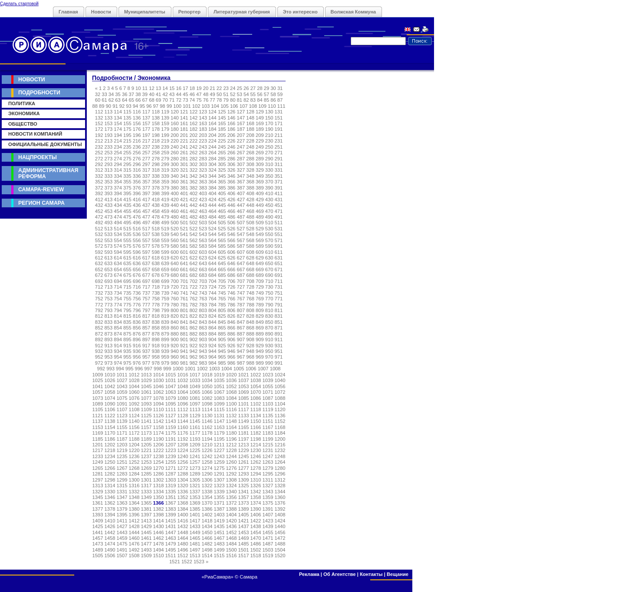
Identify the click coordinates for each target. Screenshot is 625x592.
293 (109, 164)
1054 (255, 386)
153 (109, 123)
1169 (97, 433)
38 (138, 94)
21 (212, 88)
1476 (134, 543)
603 (203, 252)
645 (222, 263)
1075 (122, 398)
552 (99, 240)
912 (99, 345)
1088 (280, 398)
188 (250, 129)
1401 (195, 514)
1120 (280, 409)
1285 (146, 473)
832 (99, 322)
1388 (231, 509)
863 (203, 327)
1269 (146, 468)
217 (146, 140)
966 (231, 356)
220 (175, 140)
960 (175, 356)
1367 (170, 503)
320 (175, 170)
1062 (158, 392)
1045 (146, 386)
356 (137, 181)
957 (146, 356)
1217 (97, 450)
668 (250, 269)
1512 (183, 555)
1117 (243, 409)
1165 (243, 427)
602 (194, 252)
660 (175, 269)
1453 (243, 532)
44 (178, 94)
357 (146, 181)
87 (280, 100)
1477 (146, 543)
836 (137, 322)
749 (260, 293)
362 (194, 181)
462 (194, 211)
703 (203, 281)
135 (127, 117)
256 (137, 152)
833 (109, 322)
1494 (158, 549)
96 (148, 106)
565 (222, 240)
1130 (207, 415)
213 (109, 140)
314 (118, 170)
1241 (195, 456)
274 (118, 158)
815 (127, 316)
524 (212, 228)
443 (203, 205)
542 (194, 234)
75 (198, 100)
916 (137, 345)
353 (109, 181)
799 (165, 310)
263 (203, 152)
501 (184, 222)
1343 (268, 491)
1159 (170, 427)
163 (203, 123)
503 (203, 222)
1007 (263, 368)
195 (127, 135)
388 (250, 187)
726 (231, 286)
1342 (255, 491)
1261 (243, 462)
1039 (268, 380)
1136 (280, 415)
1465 (195, 538)
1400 (183, 514)
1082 (207, 398)
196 (137, 135)
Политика (21, 103)
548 (250, 234)
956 (137, 356)
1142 (158, 421)
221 (184, 140)
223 (203, 140)
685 (222, 275)
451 (279, 205)
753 (109, 298)
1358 (255, 497)
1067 (219, 392)
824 (212, 316)
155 (127, 123)
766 (231, 298)
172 (99, 129)
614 (118, 257)
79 (225, 100)
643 (203, 263)
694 (118, 281)
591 (279, 246)
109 (262, 106)
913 (109, 345)
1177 (195, 433)
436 (137, 205)
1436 (231, 526)
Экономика (24, 113)
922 (194, 345)
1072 (280, 392)
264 (212, 152)
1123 (122, 415)
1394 (110, 514)
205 (222, 135)
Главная (68, 11)
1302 (158, 479)
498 (155, 222)
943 (203, 351)
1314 (110, 485)
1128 (183, 415)
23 (225, 88)
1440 (280, 526)
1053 (243, 386)
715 (127, 286)
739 (165, 293)
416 (137, 199)
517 (146, 228)
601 (184, 252)
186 (231, 129)
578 (155, 246)
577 (146, 246)
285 (222, 158)
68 (151, 100)
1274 (207, 468)
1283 (122, 473)
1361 (97, 503)
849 (260, 322)
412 (99, 199)
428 (250, 199)
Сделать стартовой (19, 3)
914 (118, 345)
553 (109, 240)
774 (118, 304)
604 (212, 252)
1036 (231, 380)
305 (222, 164)
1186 (110, 439)
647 (241, 263)
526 (231, 228)
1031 (170, 380)
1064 (183, 392)
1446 (158, 532)
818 (155, 316)
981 (184, 363)
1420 (231, 520)
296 (137, 164)
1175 (170, 433)
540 (175, 234)
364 (212, 181)
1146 (207, 421)
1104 (280, 403)
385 (222, 187)
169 (260, 123)
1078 (158, 398)
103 (206, 106)
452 (99, 211)
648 (250, 263)
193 (109, 135)
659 (165, 269)
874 (118, 333)
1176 (183, 433)
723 (203, 286)
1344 (280, 491)
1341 (243, 491)
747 (241, 293)
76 (205, 100)
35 (117, 94)
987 (241, 363)
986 (231, 363)
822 (194, 316)
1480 (183, 543)
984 (212, 363)
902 (194, 339)
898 (155, 339)
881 (184, 333)
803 (203, 310)
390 (269, 187)
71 (171, 100)
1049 (195, 386)
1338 (207, 491)
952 (99, 356)
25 (239, 88)
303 (203, 164)
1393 (97, 514)
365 (222, 181)
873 (109, 333)
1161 (195, 427)
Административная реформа (48, 173)
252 (99, 152)
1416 (183, 520)
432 (99, 205)
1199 (268, 439)
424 (212, 199)
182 (194, 129)
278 (155, 158)
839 (165, 322)
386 (231, 187)
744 (212, 293)
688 (250, 275)
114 (118, 111)
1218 (110, 450)
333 (109, 176)
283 (203, 158)
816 (137, 316)
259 (165, 152)
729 (260, 286)
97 (155, 106)
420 (175, 199)
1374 (255, 503)
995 (129, 368)
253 (109, 152)
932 (99, 351)
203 (203, 135)
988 (250, 363)
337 (146, 176)
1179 (219, 433)
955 (127, 356)
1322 (207, 485)
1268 (134, 468)
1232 (280, 450)
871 (279, 327)
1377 (97, 509)
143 (203, 117)
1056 (280, 386)
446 (231, 205)
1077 (146, 398)
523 (203, 228)
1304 (183, 479)
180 (175, 129)
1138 (110, 421)
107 (244, 106)
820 (175, 316)
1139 (122, 421)
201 (184, 135)
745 (222, 293)
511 (279, 222)
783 (203, 304)
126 (231, 111)
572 (99, 246)
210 (269, 135)
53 (239, 94)
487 (241, 217)
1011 (122, 374)
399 (165, 193)
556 (137, 240)
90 (108, 106)
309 (260, 164)
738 (155, 293)
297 (146, 164)
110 (272, 106)
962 (194, 356)
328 (250, 170)
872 (99, 333)
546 (231, 234)
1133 (243, 415)
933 (109, 351)
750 (269, 293)
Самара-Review (41, 189)
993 (110, 368)
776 (137, 304)
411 (279, 193)
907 (241, 339)
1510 (158, 555)
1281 (97, 473)
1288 (183, 473)
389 (260, 187)
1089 (97, 403)
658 (155, 269)
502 (194, 222)
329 (260, 170)
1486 (255, 543)
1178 (207, 433)
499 (165, 222)
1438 (255, 526)
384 (212, 187)
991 (279, 363)
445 (222, 205)
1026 (110, 380)
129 (260, 111)
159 (165, 123)
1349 (146, 497)
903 (203, 339)
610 (269, 252)
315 (127, 170)
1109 (146, 409)
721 (184, 286)
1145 (195, 421)
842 (194, 322)
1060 (134, 392)
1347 (122, 497)
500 (175, 222)
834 (118, 322)
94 (135, 106)
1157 (146, 427)
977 (146, 363)
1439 (268, 526)
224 (212, 140)
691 (279, 275)
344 (212, 176)
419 (165, 199)
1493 (146, 549)
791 (279, 304)
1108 (134, 409)
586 (231, 246)
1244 (231, 456)
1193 (195, 439)
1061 (146, 392)
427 (241, 199)
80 (232, 100)
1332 (134, 491)
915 (127, 345)
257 (146, 152)
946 (231, 351)
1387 (219, 509)
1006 (251, 368)
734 (118, 293)
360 (175, 181)
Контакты (371, 574)
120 (175, 111)
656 (137, 269)
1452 (231, 532)
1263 (268, 462)
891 (279, 333)
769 (260, 298)
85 (266, 100)
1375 (268, 503)
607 (241, 252)
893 (109, 339)
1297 (97, 479)
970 (269, 356)
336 (137, 176)
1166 (255, 427)
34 (111, 94)
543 (203, 234)
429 (260, 199)
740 (175, 293)
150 (269, 117)
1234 (110, 456)
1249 (97, 462)
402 (194, 193)
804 (212, 310)
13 (158, 88)
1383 (170, 509)
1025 (97, 380)
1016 (183, 374)
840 (175, 322)
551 (279, 234)
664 (212, 269)
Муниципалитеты (144, 11)
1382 (158, 509)
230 (269, 140)
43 (171, 94)
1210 (207, 444)
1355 (219, 497)
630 (269, 257)
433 (109, 205)
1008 (275, 368)
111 (281, 106)
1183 (268, 433)
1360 (280, 497)
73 (185, 100)
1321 (195, 485)
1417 (195, 520)
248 (250, 147)
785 (222, 304)
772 (99, 304)
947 (241, 351)
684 (212, 275)
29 (266, 88)
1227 (219, 450)
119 (165, 111)
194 (118, 135)
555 (127, 240)
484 (212, 217)
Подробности (39, 93)
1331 (122, 491)
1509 (146, 555)
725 (222, 286)
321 (184, 170)
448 (250, 205)
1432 (183, 526)
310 (269, 164)
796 (137, 310)
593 (109, 252)
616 (137, 257)
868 (250, 327)
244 (212, 147)
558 (155, 240)
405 (222, 193)
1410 (110, 520)
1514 (207, 555)
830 (269, 316)
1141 (146, 421)
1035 (219, 380)
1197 (243, 439)
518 (155, 228)
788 (250, 304)
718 (155, 286)
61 (104, 100)
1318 (158, 485)
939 (165, 351)
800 (175, 310)
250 (269, 147)
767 (241, 298)
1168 (280, 427)
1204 (134, 444)
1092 (134, 403)
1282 (110, 473)
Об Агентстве (339, 574)
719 (165, 286)
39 (145, 94)
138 (155, 117)
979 (165, 363)
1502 (255, 549)
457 (146, 211)
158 (155, 123)
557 (146, 240)
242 (194, 147)
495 (127, 222)
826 (231, 316)
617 (146, 257)
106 (234, 106)
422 (194, 199)
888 (250, 333)
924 (212, 345)
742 (194, 293)
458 (155, 211)
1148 (231, 421)
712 (99, 286)
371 (279, 181)
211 (279, 135)
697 (146, 281)
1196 (231, 439)
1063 (170, 392)
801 (184, 310)
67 (145, 100)
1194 (207, 439)
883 (203, 333)
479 (165, 217)
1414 (158, 520)
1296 (280, 473)
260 (175, 152)
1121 (97, 415)
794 (118, 310)
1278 (255, 468)
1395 (122, 514)
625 (222, 257)
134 (118, 117)
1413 (146, 520)
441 (184, 205)
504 (212, 222)
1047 (170, 386)
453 (109, 211)
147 (241, 117)
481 (184, 217)
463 (203, 211)
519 (165, 228)
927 (241, 345)
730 (269, 286)
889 (260, 333)
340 (175, 176)
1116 (231, 409)
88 (94, 106)
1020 (231, 374)
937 (146, 351)
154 (118, 123)
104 (215, 106)
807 (241, 310)
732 (99, 293)
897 (146, 339)
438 (155, 205)
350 (269, 176)
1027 (122, 380)
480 (175, 217)
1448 (183, 532)
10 (138, 88)
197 (146, 135)
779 (165, 304)
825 (222, 316)
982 (194, 363)
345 (222, 176)
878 (155, 333)
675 (127, 275)
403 (203, 193)
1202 (110, 444)
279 (165, 158)
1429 (146, 526)
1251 (122, 462)
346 (231, 176)
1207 (170, 444)
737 (146, 293)
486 (231, 217)
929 (260, 345)
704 (212, 281)
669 (260, 269)
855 (127, 327)
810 (269, 310)
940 (175, 351)
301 (184, 164)
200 (175, 135)
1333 (146, 491)
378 (155, 187)
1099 (219, 403)
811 (279, 310)
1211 (219, 444)
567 (241, 240)
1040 (280, 380)
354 (118, 181)
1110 (158, 409)
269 (260, 152)
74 (192, 100)
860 (175, 327)
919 (165, 345)
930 (269, 345)
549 (260, 234)
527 (241, 228)
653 (109, 269)
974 (118, 363)
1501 (243, 549)
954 (118, 356)
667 (241, 269)
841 (184, 322)
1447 (170, 532)
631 (279, 257)
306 (231, 164)
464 (212, 211)
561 (184, 240)
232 (99, 147)
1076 (134, 398)
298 (155, 164)
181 (184, 129)
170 (269, 123)
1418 (207, 520)
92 (122, 106)
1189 (146, 439)
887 (241, 333)
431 (279, 199)
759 (165, 298)
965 (222, 356)
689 (260, 275)
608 (250, 252)
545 (222, 234)
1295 (268, 473)
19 (198, 88)
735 (127, 293)
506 (231, 222)
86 (273, 100)
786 (231, 304)
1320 (183, 485)
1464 (183, 538)
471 (279, 211)
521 (184, 228)
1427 (122, 526)
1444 (134, 532)
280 (175, 158)
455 (127, 211)
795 (127, 310)
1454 (255, 532)
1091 (122, 403)
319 (165, 170)
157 (146, 123)
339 (165, 176)
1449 (195, 532)
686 (231, 275)
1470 (255, 538)
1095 (170, 403)
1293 (243, 473)
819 (165, 316)
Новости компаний (35, 133)
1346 (110, 497)
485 (222, 217)
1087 (268, 398)
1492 (134, 549)
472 (99, 217)
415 (127, 199)
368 (250, 181)
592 (99, 252)
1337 (195, 491)
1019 (219, 374)
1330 (110, 491)
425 (222, 199)
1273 (195, 468)
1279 (268, 468)
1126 (158, 415)
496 (137, 222)
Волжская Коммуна (353, 11)
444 (212, 205)
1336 (183, 491)
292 (99, 164)
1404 (231, 514)
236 (137, 147)
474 (118, 217)
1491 (122, 549)
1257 (195, 462)
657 (146, 269)
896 (137, 339)
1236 (134, 456)
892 (99, 339)
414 (118, 199)
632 (99, 263)
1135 (268, 415)
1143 (170, 421)
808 (250, 310)
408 (250, 193)
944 (212, 351)
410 (269, 193)
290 (269, 158)
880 (175, 333)
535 (127, 234)
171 (279, 123)
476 (137, 217)
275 (127, 158)
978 (155, 363)
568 (250, 240)
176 (137, 129)
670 (269, 269)
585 (222, 246)
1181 (243, 433)
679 (165, 275)
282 (194, 158)
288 (250, 158)
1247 (268, 456)
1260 (231, 462)
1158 (158, 427)
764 (212, 298)
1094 (158, 403)
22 (219, 88)
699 (165, 281)
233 (109, 147)
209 (260, 135)
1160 (183, 427)
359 (165, 181)
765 (222, 298)
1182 (255, 433)
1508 (134, 555)
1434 (207, 526)
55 (253, 94)
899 (165, 339)
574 (118, 246)
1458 (110, 538)
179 (165, 129)
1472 (280, 538)
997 (148, 368)
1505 (97, 555)
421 (184, 199)
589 (260, 246)
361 (184, 181)
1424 (280, 520)
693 (109, 281)
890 (269, 333)
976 (137, 363)
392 (99, 193)
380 (175, 187)
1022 (255, 374)
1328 (280, 485)
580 (175, 246)
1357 (243, 497)
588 (250, 246)
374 (118, 187)
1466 (207, 538)
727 (241, 286)
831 (279, 316)
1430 (158, 526)
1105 (97, 409)
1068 (231, 392)
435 (127, 205)
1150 (255, 421)
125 (222, 111)
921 (184, 345)
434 (118, 205)
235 (127, 147)
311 (279, 164)
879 (165, 333)
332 (99, 176)
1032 (183, 380)
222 (194, 140)
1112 (183, 409)
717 (146, 286)
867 (241, 327)
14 (165, 88)
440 (175, 205)
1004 (226, 368)
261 (184, 152)
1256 (183, 462)
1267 (122, 468)
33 (104, 94)
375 (127, 187)
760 (175, 298)
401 (184, 193)
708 (250, 281)
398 (155, 193)
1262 (255, 462)
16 (178, 88)
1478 (158, 543)
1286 (158, 473)
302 (194, 164)
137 (146, 117)
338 (155, 176)
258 (155, 152)
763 (203, 298)
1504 (280, 549)
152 (99, 123)
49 (212, 94)
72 (178, 100)
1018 (207, 374)
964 (212, 356)
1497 (195, 549)
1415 (170, 520)
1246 (255, 456)
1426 (110, 526)
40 (151, 94)
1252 (134, 462)
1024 (280, 374)
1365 (146, 503)
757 (146, 298)
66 (138, 100)
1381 (146, 509)
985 (222, 363)
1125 (146, 415)
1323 (219, 485)
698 (155, 281)
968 (250, 356)
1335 (170, 491)
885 (222, 333)
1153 (97, 427)
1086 (255, 398)
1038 (255, 380)
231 (279, 140)
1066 (207, 392)
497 (146, 222)
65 (131, 100)
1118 (255, 409)
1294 (255, 473)
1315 (122, 485)
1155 (122, 427)
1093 (146, 403)
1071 (268, 392)
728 (250, 286)
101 (187, 106)
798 (155, 310)
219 (165, 140)
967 (241, 356)
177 (146, 129)
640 (175, 263)
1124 (134, 415)
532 (99, 234)
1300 (134, 479)
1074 (110, 398)
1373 (243, 503)
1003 (214, 368)
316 (137, 170)
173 (109, 129)
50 (219, 94)
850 (269, 322)
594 (118, 252)
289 (260, 158)
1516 (231, 555)
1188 (134, 439)
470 (269, 211)
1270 (158, 468)
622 (194, 257)
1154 (110, 427)
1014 (158, 374)
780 (175, 304)
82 (246, 100)
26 (246, 88)
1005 (239, 368)
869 (260, 327)
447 (241, 205)
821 (184, 316)
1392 (280, 509)
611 (279, 252)
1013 (146, 374)
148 (250, 117)
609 (260, 252)
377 (146, 187)
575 (127, 246)
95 (142, 106)
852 (99, 327)
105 (224, 106)
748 (250, 293)
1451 (219, 532)
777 (146, 304)
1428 (134, 526)
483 (203, 217)
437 (146, 205)
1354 (207, 497)
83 (253, 100)
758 (155, 298)
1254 (158, 462)
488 (250, 217)
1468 (231, 538)
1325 (243, 485)
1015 (170, 374)
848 (250, 322)
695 (127, 281)
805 (222, 310)
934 (118, 351)
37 (131, 94)
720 (175, 286)
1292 (231, 473)
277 (146, 158)
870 (269, 327)
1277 (243, 468)
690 (269, 275)
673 (109, 275)
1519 (268, 555)
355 (127, 181)
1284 (134, 473)
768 (250, 298)
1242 (207, 456)
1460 (134, 538)
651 (279, 263)
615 (127, 257)
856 (137, 327)
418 (155, 199)
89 (101, 106)
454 (118, 211)
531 (279, 228)
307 (241, 164)
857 (146, 327)
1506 (110, 555)
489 (260, 217)
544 (212, 234)
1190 (158, 439)
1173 (146, 433)
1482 (207, 543)
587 (241, 246)
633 (109, 263)
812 (99, 316)
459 (165, 211)
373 (109, 187)
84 (259, 100)
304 (212, 164)
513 (109, 228)
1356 (231, 497)
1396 (134, 514)
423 (203, 199)
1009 (97, 374)
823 (203, 316)
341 (184, 176)
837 (146, 322)
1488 (280, 543)
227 (241, 140)
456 (137, 211)
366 (231, 181)
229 (260, 140)
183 (203, 129)
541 (184, 234)
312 (99, 170)
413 (109, 199)
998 (158, 368)
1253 (146, 462)
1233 (97, 456)
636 (137, 263)
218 (155, 140)
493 (109, 222)
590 (269, 246)
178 (155, 129)
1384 (183, 509)
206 (231, 135)
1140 (134, 421)
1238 (158, 456)
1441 (97, 532)
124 (212, 111)
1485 (243, 543)
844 (212, 322)
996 (139, 368)
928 (250, 345)
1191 (170, 439)
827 (241, 316)
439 (165, 205)
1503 (268, 549)
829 (260, 316)
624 (212, 257)
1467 (219, 538)
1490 (110, 549)
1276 (231, 468)
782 (194, 304)
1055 (268, 386)
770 (269, 298)
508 (250, 222)
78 (219, 100)
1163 (219, 427)
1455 (268, 532)
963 (203, 356)
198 (155, 135)
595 (127, 252)
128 (250, 111)
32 (97, 94)
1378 (110, 509)
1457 (97, 538)
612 (99, 257)
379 (165, 187)
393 (109, 193)
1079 (170, 398)
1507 (122, 555)
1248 (280, 456)
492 (99, 222)
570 (269, 240)
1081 (195, 398)
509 (260, 222)
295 (127, 164)
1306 (207, 479)
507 (241, 222)
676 (137, 275)
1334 (158, 491)
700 (175, 281)
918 (155, 345)
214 (118, 140)
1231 (268, 450)
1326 (255, 485)
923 (203, 345)
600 (175, 252)
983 (203, 363)
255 (127, 152)
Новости (101, 11)
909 (260, 339)
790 (269, 304)
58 (273, 94)
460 (175, 211)
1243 (219, 456)
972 (99, 363)
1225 (195, 450)
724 (212, 286)
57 (266, 94)
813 (109, 316)
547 (241, 234)
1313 (97, 485)
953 (109, 356)
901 (184, 339)
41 (158, 94)
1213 (243, 444)
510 (269, 222)
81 (239, 100)
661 (184, 269)
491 (279, 217)
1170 (110, 433)
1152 (280, 421)
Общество (22, 123)
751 (279, 293)
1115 (219, 409)
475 (127, 217)
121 (184, 111)
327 (241, 170)
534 (118, 234)
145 (222, 117)
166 (231, 123)
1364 (134, 503)
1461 (146, 538)
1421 (243, 520)
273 (109, 158)
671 (279, 269)
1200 (280, 439)
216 (137, 140)
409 (260, 193)
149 (260, 117)
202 (194, 135)
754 (118, 298)
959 (165, 356)
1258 (207, 462)
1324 (231, 485)
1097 (195, 403)
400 (175, 193)
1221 (146, 450)
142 (194, 117)
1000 (178, 368)
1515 (219, 555)
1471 (268, 538)
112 (99, 111)
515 (127, 228)
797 (146, 310)
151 (279, 117)
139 (165, 117)
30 (273, 88)
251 (279, 147)
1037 (243, 380)
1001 (190, 368)
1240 (183, 456)
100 (177, 106)
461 (184, 211)
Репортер (189, 11)
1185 (97, 439)
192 (99, 135)
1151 (268, 421)
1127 (170, 415)
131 (279, 111)
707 (241, 281)
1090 (110, 403)
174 (118, 129)
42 (165, 94)
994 (120, 368)
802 (194, 310)
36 (124, 94)
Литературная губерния (242, 11)
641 (184, 263)
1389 (243, 509)
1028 (134, 380)
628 (250, 257)
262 (194, 152)
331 (279, 170)
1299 (122, 479)
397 (146, 193)
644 (212, 263)
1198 (255, 439)
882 (194, 333)
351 (279, 176)
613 (109, 257)
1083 (219, 398)
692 (99, 281)
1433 (195, 526)
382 (194, 187)
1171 (122, 433)
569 (260, 240)
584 (212, 246)
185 (222, 129)
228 (250, 140)
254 (118, 152)
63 (117, 100)
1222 (158, 450)
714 (118, 286)
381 (184, 187)
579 (165, 246)
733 (109, 293)
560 (175, 240)
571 (279, 240)
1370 (207, 503)
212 (99, 140)
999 (167, 368)
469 (260, 211)
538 (155, 234)
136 (137, 117)
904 (212, 339)
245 (222, 147)
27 (253, 88)
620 (175, 257)
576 (137, 246)
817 (146, 316)
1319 (170, 485)
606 (231, 252)
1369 (195, 503)
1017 (195, 374)
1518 (255, 555)
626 (231, 257)
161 (184, 123)
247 (241, 147)
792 (99, 310)
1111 (170, 409)
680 (175, 275)
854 (118, 327)
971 (279, 356)
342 (194, 176)
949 (260, 351)
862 (194, 327)
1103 (268, 403)
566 (231, 240)
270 (269, 152)
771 (279, 298)
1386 (207, 509)
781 (184, 304)
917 (146, 345)
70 (165, 100)
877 (146, 333)
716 (137, 286)
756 (137, 298)
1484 (231, 543)
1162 (207, 427)
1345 (97, 497)
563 (203, 240)
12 (151, 88)
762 (194, 298)
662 (194, 269)
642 (194, 263)
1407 (268, 514)
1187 (122, 439)
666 (231, 269)
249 (260, 147)
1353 (195, 497)
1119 (268, 409)
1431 (170, 526)
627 (241, 257)
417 (146, 199)
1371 (219, 503)
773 (109, 304)
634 (118, 263)
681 (184, 275)
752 (99, 298)
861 (184, 327)
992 (101, 368)
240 (175, 147)
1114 (207, 409)
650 (269, 263)
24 (232, 88)
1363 (122, 503)
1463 (170, 538)
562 (194, 240)
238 (155, 147)
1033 (195, 380)
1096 (183, 403)
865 (222, 327)
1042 (110, 386)
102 (196, 106)
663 (203, 269)
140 (175, 117)
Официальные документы (45, 144)
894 (118, 339)
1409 (97, 520)
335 (127, 176)
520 (175, 228)
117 (146, 111)
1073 (97, 398)
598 (155, 252)
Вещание (397, 574)
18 (192, 88)
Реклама (309, 574)
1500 (231, 549)
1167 (268, 427)
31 (280, 88)
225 (222, 140)
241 (184, 147)
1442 (110, 532)
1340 (231, 491)
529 (260, 228)
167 (241, 123)
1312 (280, 479)
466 (231, 211)
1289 (195, 473)
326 (231, 170)
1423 (268, 520)
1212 (231, 444)
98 (162, 106)
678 (155, 275)
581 (184, 246)
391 (279, 187)
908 (250, 339)
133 (109, 117)
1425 (97, 526)
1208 (183, 444)
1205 (146, 444)
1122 (110, 415)
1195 (219, 439)
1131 (219, 415)
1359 (268, 497)
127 (241, 111)
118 (155, 111)
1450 (207, 532)
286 (231, 158)
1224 (183, 450)
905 (222, 339)
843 (203, 322)
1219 (122, 450)
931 (279, 345)
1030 (158, 380)
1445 (146, 532)
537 (146, 234)
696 (137, 281)
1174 (158, 433)
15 (171, 88)
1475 (122, 543)
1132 (231, 415)
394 (118, 193)
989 (260, 363)
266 (231, 152)
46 (192, 94)
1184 (280, 433)
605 (222, 252)
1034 (207, 380)
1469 (243, 538)
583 (203, 246)
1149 (243, 421)
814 (118, 316)
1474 (110, 543)
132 (99, 117)
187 (241, 129)
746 (231, 293)
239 (165, 147)
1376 (280, 503)
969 (260, 356)
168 (250, 123)
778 (155, 304)
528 (250, 228)
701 (184, 281)
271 (279, 152)
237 (146, 147)
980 (175, 363)
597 (146, 252)
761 (184, 298)
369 (260, 181)
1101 (243, 403)
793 (109, 310)
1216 (280, 444)
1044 (134, 386)
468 (250, 211)
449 (260, 205)
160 (175, 123)
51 (225, 94)
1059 (122, 392)
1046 (158, 386)
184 (212, 129)
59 (280, 94)
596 (137, 252)
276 (137, 158)
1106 (110, 409)
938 (155, 351)
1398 (158, 514)
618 (155, 257)
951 (279, 351)
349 (260, 176)
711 (279, 281)
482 (194, 217)
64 (124, 100)
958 (155, 356)
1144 (183, 421)
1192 (183, 439)
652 (99, 269)
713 (109, 286)
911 (279, 339)
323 (203, 170)
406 (231, 193)
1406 (255, 514)
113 (109, 111)
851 (279, 322)
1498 (207, 549)
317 (146, 170)
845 (222, 322)
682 (194, 275)
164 (212, 123)
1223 (170, 450)
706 (231, 281)
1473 (97, 543)
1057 (97, 392)
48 (205, 94)
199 (165, 135)
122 (194, 111)
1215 (268, 444)
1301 (146, 479)
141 (184, 117)
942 (194, 351)
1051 (219, 386)
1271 (170, 468)
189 (260, 129)
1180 (231, 433)
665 (222, 269)
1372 (231, 503)
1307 (219, 479)
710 (269, 281)
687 (241, 275)
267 (241, 152)
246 (231, 147)
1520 (280, 555)
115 (127, 111)
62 (111, 100)
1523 (199, 561)
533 (109, 234)
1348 (134, 497)
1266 (110, 468)
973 (109, 363)
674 (118, 275)
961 (184, 356)
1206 (158, 444)
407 (241, 193)
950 (269, 351)
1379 (122, 509)
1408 (280, 514)
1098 (207, 403)
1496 (183, 549)
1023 (268, 374)
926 (231, 345)
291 (279, 158)
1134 (255, 415)
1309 (243, 479)
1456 (280, 532)
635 (127, 263)
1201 (97, 444)
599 (165, 252)
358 (155, 181)
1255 (170, 462)
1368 (183, 503)
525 (222, 228)
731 (279, 286)
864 (212, 327)
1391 (268, 509)
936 (137, 351)
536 (137, 234)
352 (99, 181)
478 (155, 217)
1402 (207, 514)
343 (203, 176)
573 (109, 246)
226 (231, 140)
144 (212, 117)
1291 (219, 473)
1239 (170, 456)
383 (203, 187)
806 (231, 310)
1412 (134, 520)
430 (269, 199)
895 (127, 339)
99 (169, 106)
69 (158, 100)
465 (222, 211)
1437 (243, 526)
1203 (122, 444)
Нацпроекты (37, 157)
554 (118, 240)
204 (212, 135)
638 (155, 263)
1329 (97, 491)
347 (241, 176)
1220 (134, 450)
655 (127, 269)
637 (146, 263)
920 (175, 345)
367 (241, 181)
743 (203, 293)
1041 (97, 386)
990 (269, 363)
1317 (146, 485)
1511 (170, 555)
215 (127, 140)
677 (146, 275)
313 (109, 170)
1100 (231, 403)
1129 (195, 415)
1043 (122, 386)
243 (203, 147)
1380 (134, 509)
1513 (195, 555)
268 (250, 152)
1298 (110, 479)
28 (259, 88)
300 (175, 164)
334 (118, 176)
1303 (170, 479)
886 (231, 333)
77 (212, 100)
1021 (243, 374)
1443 (122, 532)
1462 (158, 538)
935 (127, 351)
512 (99, 228)
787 (241, 304)
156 (137, 123)
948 (250, 351)
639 (165, 263)
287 (241, 158)
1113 (195, 409)
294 (118, 164)
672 (99, 275)
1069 (243, 392)
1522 (186, 561)
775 (127, 304)
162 (194, 123)
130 (269, 111)
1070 (255, 392)
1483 (219, 543)
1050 (207, 386)
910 (269, 339)
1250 (110, 462)
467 (241, 211)
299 (165, 164)
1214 (255, 444)
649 (260, 263)
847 (241, 322)
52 (232, 94)
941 (184, 351)
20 (205, 88)
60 (97, 100)
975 (127, 363)
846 (231, 322)
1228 (231, 450)
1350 (158, 497)
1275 (219, 468)
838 (155, 322)
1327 (268, 485)
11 (145, 88)
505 (222, 222)
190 (269, 129)
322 (194, 170)
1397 (146, 514)
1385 (195, 509)
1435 (219, 526)
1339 (219, 491)
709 (260, 281)
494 (118, 222)
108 (253, 106)
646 (231, 263)
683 (203, 275)
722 (194, 286)
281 (184, 158)
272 (99, 158)
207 (241, 135)
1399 (170, 514)
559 (165, 240)
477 (146, 217)
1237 (146, 456)
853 (109, 327)
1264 (280, 462)
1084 (231, 398)
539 (165, 234)
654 (118, 269)
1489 (97, 549)
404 (212, 193)
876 (137, 333)
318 (155, 170)
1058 (110, 392)
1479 (170, 543)
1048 (183, 386)
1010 (110, 374)
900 (175, 339)
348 (250, 176)
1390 (255, 509)
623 (203, 257)
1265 (97, 468)
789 (260, 304)
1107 (122, 409)
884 (212, 333)
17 (185, 88)
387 (241, 187)
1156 (134, 427)
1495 (170, 549)
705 (222, 281)
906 (231, 339)
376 (137, 187)
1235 (122, 456)
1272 (183, 468)
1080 (183, 398)
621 (184, 257)
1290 (207, 473)
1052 (231, 386)
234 (118, 147)
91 (115, 106)
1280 (280, 468)
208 (250, 135)
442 (194, 205)
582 (194, 246)
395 (127, 193)
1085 (243, 398)
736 (137, 293)
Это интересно (300, 11)
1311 (268, 479)
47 (198, 94)
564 (212, 240)
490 (269, 217)
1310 (255, 479)
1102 (255, 403)
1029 (146, 380)
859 (165, 327)
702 (194, 281)
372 (99, 187)
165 (222, 123)
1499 (219, 549)
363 (203, 181)
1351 (170, 497)
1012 (134, 374)
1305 (195, 479)
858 (155, 327)
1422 (255, 520)
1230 (255, 450)
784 (212, 304)
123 (203, 111)
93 (128, 106)
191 (279, 129)
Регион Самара (41, 203)
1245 (243, 456)
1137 (97, 421)
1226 (207, 450)
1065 (195, 392)
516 (137, 228)
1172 (134, 433)
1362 (110, 503)
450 (269, 205)
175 (127, 129)
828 (250, 316)
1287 (170, 473)
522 (194, 228)
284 (212, 158)
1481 (195, 543)
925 (222, 345)
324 (212, 170)
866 (231, 327)
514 (118, 228)
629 (260, 257)
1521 (174, 561)
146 (231, 117)
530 (269, 228)
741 (184, 293)
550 (269, 234)
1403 (219, 514)
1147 (219, 421)
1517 (243, 555)
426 (231, 199)
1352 (183, 497)
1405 (243, 514)
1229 (243, 450)
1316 (134, 485)
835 (127, 322)
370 (269, 181)
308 (250, 164)
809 (260, 310)
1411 (122, 520)
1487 (268, 543)
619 (165, 257)
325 (222, 170)
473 (109, 217)
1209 (195, 444)
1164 (231, 427)
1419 (219, 520)
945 (222, 351)
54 (246, 94)
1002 (202, 368)
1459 (122, 538)
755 (127, 298)
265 (222, 152)
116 (137, 111)
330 (269, 170)
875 (127, 333)
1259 (219, 462)
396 (137, 193)
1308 (231, 479)
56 (259, 94)
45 (185, 94)
